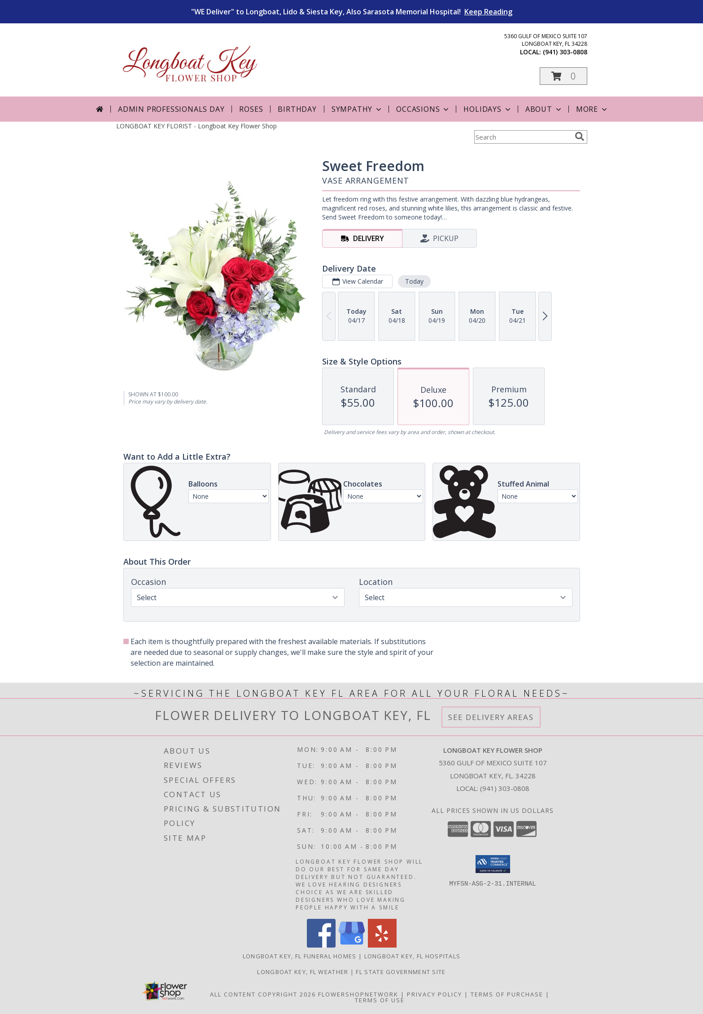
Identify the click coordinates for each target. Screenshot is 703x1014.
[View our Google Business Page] (351, 945)
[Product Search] (523, 137)
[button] (563, 76)
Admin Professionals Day (171, 109)
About (544, 109)
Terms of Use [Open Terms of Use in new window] (380, 1000)
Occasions (423, 109)
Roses (251, 109)
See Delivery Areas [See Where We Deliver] (491, 717)
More (592, 109)
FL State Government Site (400, 972)
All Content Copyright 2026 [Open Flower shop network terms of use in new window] (263, 994)
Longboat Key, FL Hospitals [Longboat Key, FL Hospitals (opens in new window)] (412, 956)
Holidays (487, 109)
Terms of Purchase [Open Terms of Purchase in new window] (507, 994)
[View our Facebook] (321, 945)
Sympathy (357, 109)
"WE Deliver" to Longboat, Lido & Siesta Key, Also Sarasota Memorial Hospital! (351, 12)
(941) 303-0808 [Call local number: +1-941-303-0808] (565, 52)
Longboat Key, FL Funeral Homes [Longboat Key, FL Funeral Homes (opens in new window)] (300, 956)
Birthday (297, 109)
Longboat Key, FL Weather (302, 972)
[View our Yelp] (382, 945)
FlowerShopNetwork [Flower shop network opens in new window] (358, 994)
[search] (579, 136)
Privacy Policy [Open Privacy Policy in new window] (434, 994)
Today (414, 281)
